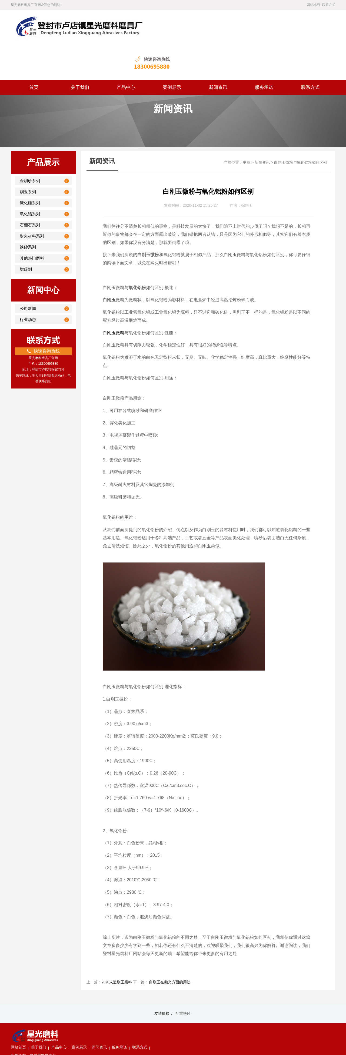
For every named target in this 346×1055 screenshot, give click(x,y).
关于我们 (80, 52)
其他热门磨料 (32, 223)
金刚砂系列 (30, 145)
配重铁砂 (183, 978)
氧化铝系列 (30, 179)
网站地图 (313, 5)
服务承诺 (264, 52)
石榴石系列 (30, 190)
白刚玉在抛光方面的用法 (169, 947)
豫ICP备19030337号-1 (157, 1047)
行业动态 (28, 284)
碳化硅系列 (30, 168)
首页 (33, 52)
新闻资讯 (218, 52)
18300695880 (317, 31)
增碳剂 (26, 234)
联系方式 (328, 5)
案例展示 (172, 52)
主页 (246, 127)
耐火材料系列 (32, 201)
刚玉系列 (28, 157)
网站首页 (73, 998)
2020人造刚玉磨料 (117, 947)
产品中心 (126, 52)
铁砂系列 (28, 212)
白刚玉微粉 (113, 297)
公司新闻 (28, 273)
